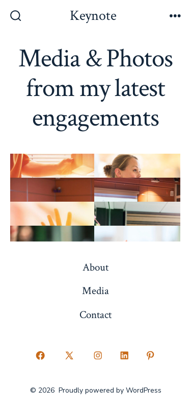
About (95, 267)
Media (95, 291)
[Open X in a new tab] (69, 356)
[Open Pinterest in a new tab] (151, 356)
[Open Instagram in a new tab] (98, 356)
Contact (95, 315)
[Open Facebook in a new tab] (41, 356)
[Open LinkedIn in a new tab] (124, 356)
